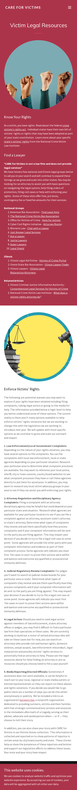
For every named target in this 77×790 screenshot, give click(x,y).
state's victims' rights (16, 141)
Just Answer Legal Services (25, 232)
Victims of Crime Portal (52, 260)
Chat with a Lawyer (38, 228)
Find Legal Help (50, 212)
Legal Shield (17, 248)
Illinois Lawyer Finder (57, 264)
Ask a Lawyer (17, 236)
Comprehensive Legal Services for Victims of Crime (39, 288)
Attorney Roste (52, 224)
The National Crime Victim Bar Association (34, 216)
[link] (28, 7)
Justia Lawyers (18, 240)
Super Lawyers (18, 244)
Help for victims (51, 220)
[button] (69, 7)
